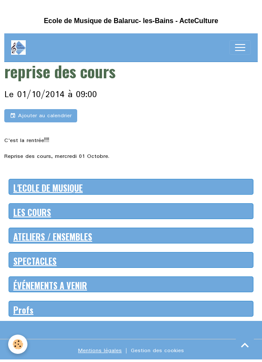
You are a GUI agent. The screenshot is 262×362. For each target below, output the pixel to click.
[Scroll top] (245, 345)
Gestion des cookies (157, 350)
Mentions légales (100, 350)
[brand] (20, 47)
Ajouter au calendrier (41, 115)
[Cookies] (18, 344)
